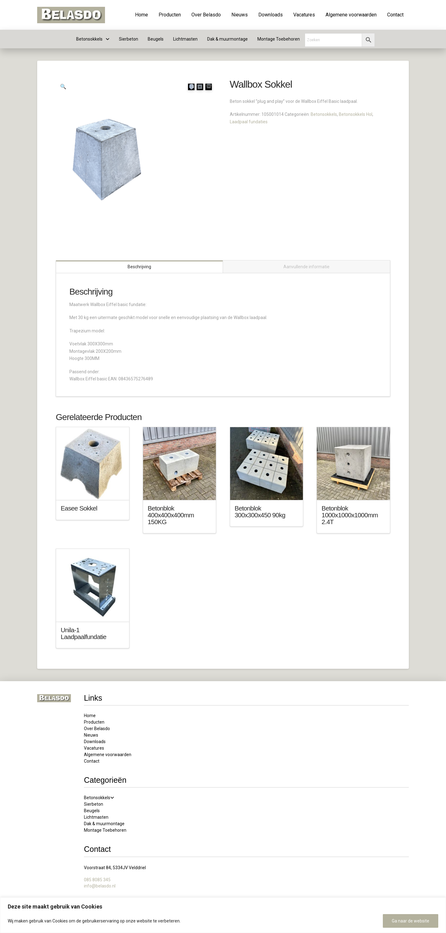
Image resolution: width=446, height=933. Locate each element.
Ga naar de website (410, 920)
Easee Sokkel (79, 507)
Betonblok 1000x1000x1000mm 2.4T (349, 514)
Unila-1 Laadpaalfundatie (83, 633)
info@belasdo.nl (100, 885)
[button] (63, 86)
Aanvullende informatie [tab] (306, 266)
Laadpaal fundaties (249, 121)
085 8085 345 (97, 879)
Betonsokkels (324, 114)
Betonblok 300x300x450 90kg (260, 511)
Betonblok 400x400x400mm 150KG (171, 514)
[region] (223, 915)
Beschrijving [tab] (139, 266)
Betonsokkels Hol (355, 114)
